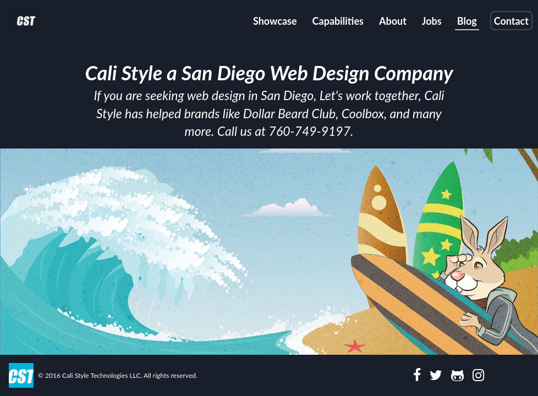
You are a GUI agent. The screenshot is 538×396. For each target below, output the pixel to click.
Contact (511, 21)
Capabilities (338, 21)
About (393, 21)
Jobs (432, 21)
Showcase (275, 21)
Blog (467, 21)
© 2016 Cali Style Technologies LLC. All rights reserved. (117, 375)
